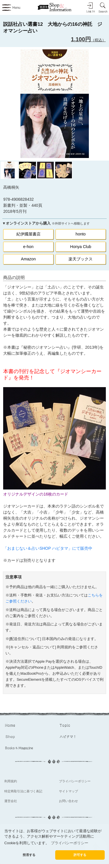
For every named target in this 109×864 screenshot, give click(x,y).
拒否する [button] (29, 855)
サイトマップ (68, 791)
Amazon (28, 259)
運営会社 (10, 801)
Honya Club (80, 246)
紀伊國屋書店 (28, 234)
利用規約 (10, 781)
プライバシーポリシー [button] (69, 843)
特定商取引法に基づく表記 (23, 791)
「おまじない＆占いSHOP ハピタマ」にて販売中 (47, 548)
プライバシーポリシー (75, 781)
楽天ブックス (80, 259)
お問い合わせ (68, 801)
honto (81, 234)
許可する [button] (80, 855)
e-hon (28, 246)
